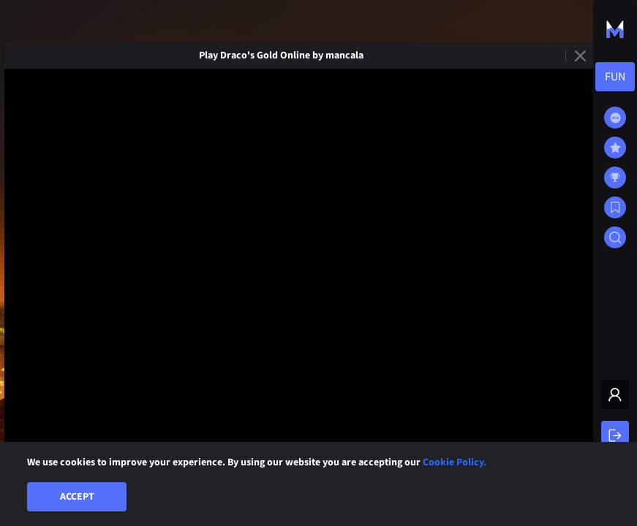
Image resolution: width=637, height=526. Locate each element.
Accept (77, 496)
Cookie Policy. (454, 462)
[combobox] (615, 76)
